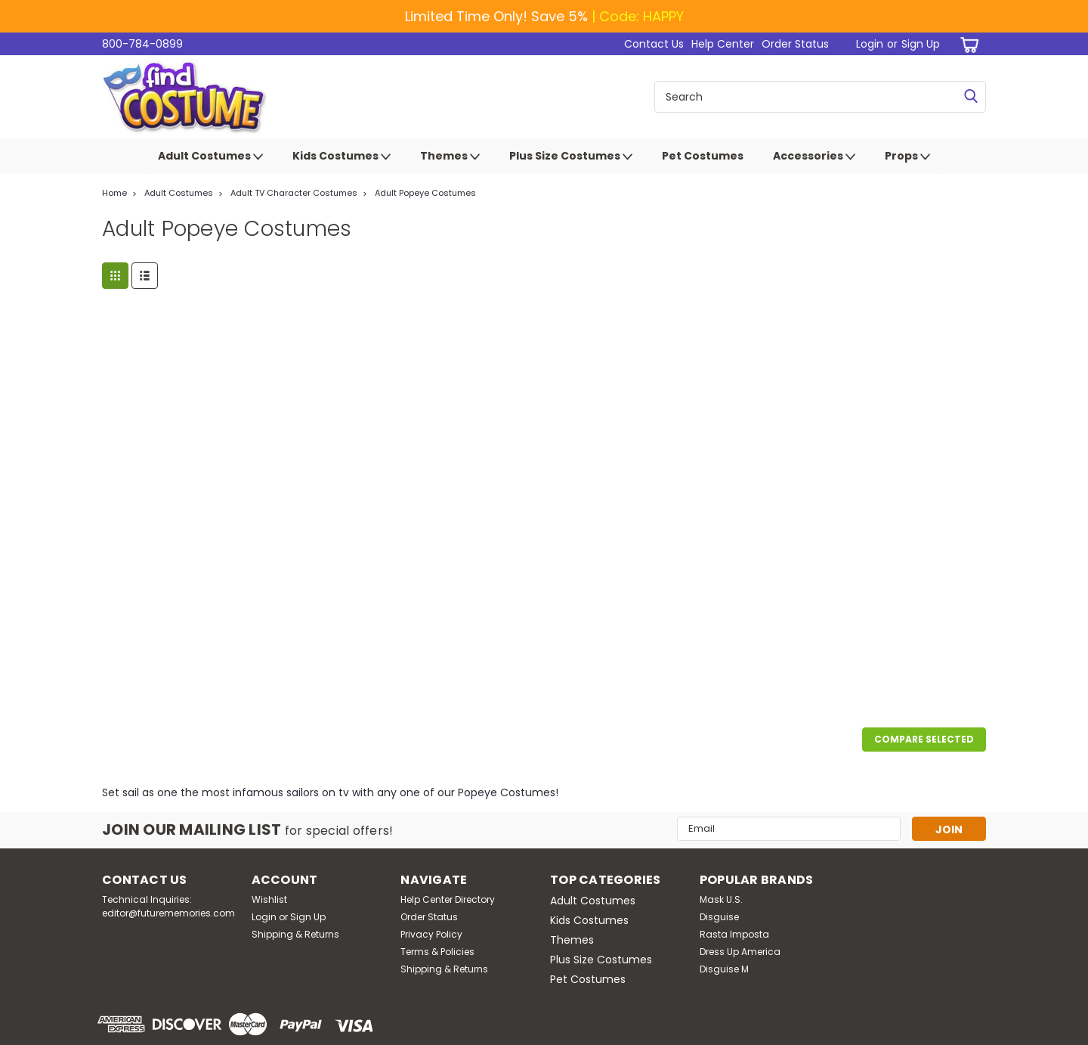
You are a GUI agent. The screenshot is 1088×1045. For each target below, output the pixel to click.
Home (114, 193)
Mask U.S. (721, 899)
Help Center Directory (447, 899)
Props (907, 156)
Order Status (795, 43)
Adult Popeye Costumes (425, 193)
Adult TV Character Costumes (293, 193)
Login (869, 43)
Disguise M (724, 969)
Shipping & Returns (295, 934)
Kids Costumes (341, 156)
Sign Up (920, 43)
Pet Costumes (702, 155)
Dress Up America (740, 951)
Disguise (719, 916)
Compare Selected (924, 739)
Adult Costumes (210, 156)
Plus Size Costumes (570, 156)
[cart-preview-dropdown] (966, 44)
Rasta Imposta (734, 934)
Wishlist (269, 899)
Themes (450, 156)
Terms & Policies (437, 951)
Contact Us (654, 43)
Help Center (722, 43)
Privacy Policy (431, 934)
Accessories (814, 156)
